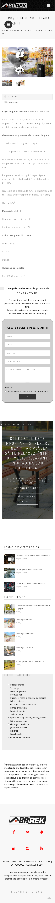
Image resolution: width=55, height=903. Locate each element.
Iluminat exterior (18, 711)
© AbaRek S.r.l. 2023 (27, 892)
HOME (6, 861)
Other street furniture (20, 737)
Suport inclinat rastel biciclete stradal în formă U (33, 607)
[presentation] (26, 408)
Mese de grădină (18, 691)
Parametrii (12, 102)
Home (5, 31)
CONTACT (27, 501)
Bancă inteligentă (18, 707)
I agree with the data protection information (27, 391)
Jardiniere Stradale (18, 727)
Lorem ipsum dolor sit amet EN (29, 569)
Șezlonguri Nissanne (25, 633)
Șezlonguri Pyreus (24, 619)
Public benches (17, 684)
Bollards (14, 730)
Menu (7, 23)
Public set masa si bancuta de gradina (28, 698)
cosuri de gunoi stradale (37, 288)
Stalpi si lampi (16, 714)
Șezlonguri (15, 688)
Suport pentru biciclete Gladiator (30, 661)
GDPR (8, 387)
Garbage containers (19, 724)
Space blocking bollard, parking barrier (28, 717)
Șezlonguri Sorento (24, 647)
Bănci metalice (17, 701)
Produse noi (16, 694)
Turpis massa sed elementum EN (30, 583)
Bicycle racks (16, 734)
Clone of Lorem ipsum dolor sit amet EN (33, 555)
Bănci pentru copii (18, 721)
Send (27, 397)
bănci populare (27, 496)
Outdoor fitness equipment (23, 704)
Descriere (11, 96)
